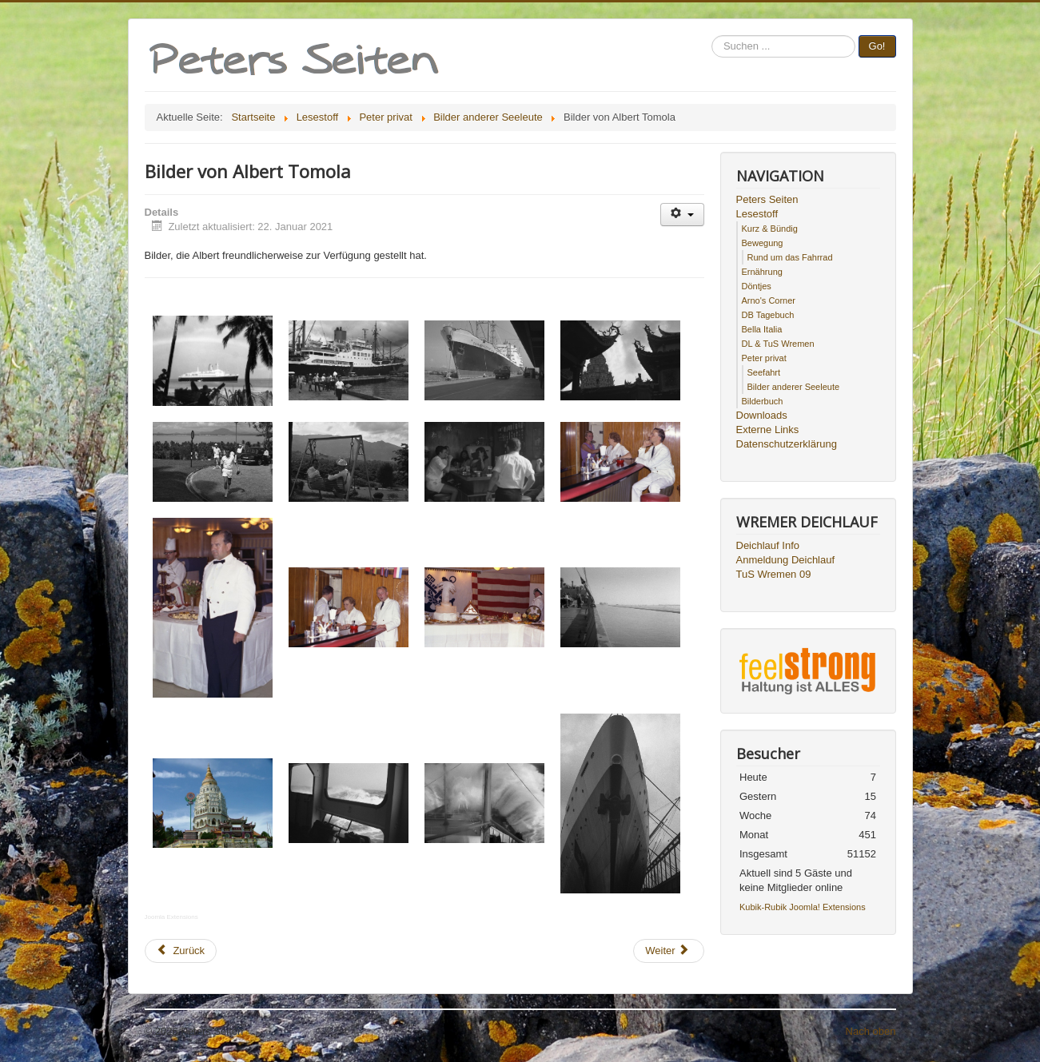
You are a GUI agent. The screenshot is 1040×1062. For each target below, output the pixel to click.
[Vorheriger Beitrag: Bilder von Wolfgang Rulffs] (181, 951)
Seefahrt (764, 372)
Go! (877, 46)
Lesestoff (757, 214)
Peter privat (764, 358)
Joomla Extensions (171, 917)
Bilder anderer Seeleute (793, 387)
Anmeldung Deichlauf (785, 560)
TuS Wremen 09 (773, 574)
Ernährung (762, 271)
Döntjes (756, 286)
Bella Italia (762, 329)
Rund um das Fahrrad (790, 257)
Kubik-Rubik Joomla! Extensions (802, 907)
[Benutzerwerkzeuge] (682, 214)
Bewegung (762, 243)
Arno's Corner (769, 300)
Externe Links (767, 430)
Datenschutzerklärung (786, 444)
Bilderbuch (762, 401)
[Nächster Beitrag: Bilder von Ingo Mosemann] (668, 951)
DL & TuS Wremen (778, 343)
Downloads (761, 415)
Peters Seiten (767, 199)
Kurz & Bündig (770, 228)
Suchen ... (711, 35)
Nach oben (871, 1031)
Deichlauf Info (768, 545)
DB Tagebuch (768, 315)
